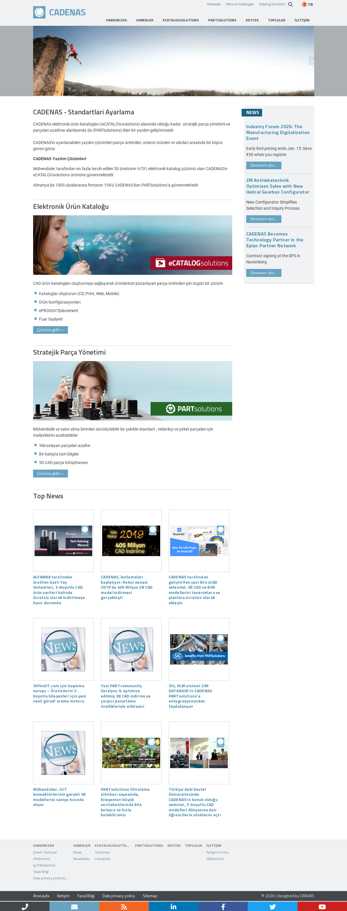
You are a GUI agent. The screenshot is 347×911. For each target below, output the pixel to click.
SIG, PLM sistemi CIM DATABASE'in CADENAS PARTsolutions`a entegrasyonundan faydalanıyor (190, 696)
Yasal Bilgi (86, 895)
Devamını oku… (263, 165)
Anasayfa (214, 3)
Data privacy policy (118, 895)
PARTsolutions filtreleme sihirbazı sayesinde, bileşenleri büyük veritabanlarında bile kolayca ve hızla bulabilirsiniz (125, 802)
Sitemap (150, 895)
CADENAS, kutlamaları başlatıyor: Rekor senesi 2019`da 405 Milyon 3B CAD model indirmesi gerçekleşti (127, 587)
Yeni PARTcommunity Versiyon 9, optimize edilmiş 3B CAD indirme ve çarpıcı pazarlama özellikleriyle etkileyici (126, 696)
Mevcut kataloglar (240, 3)
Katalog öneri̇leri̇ (272, 3)
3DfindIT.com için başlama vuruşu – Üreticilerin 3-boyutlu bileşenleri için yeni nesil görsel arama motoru (59, 693)
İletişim (63, 895)
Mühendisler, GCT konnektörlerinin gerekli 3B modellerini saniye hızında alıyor (59, 796)
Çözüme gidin (50, 329)
